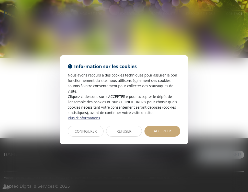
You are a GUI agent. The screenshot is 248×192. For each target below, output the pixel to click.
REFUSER (124, 131)
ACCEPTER (162, 131)
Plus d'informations (84, 118)
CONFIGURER (86, 131)
